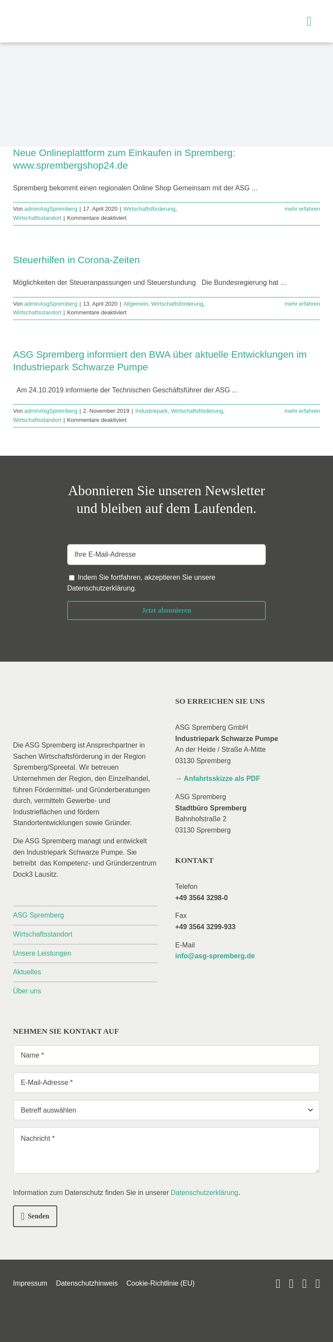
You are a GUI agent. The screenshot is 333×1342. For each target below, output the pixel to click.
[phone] (317, 1283)
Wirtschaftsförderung (149, 209)
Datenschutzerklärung (101, 588)
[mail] (304, 1283)
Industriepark (151, 411)
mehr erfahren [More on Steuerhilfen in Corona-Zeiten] (302, 303)
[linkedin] (291, 1283)
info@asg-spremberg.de (215, 956)
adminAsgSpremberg (50, 209)
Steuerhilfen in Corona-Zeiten (76, 260)
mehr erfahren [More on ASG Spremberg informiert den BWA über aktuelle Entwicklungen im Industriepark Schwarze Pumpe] (302, 411)
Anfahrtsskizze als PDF (222, 778)
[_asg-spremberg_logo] (63, 12)
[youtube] (278, 1283)
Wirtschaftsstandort (37, 218)
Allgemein (135, 303)
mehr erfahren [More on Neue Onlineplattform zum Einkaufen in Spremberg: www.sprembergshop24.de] (302, 209)
